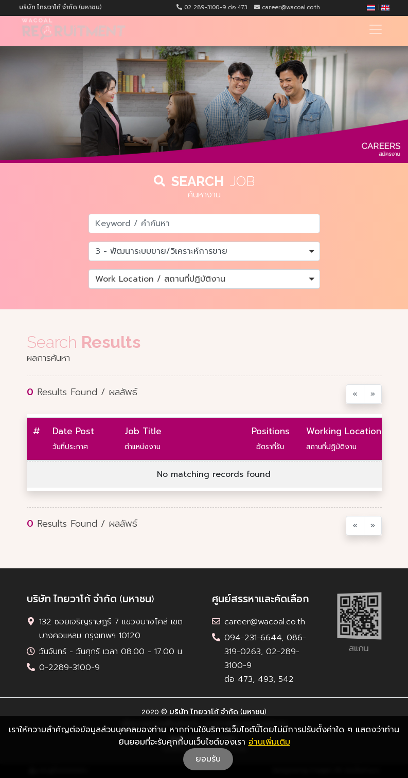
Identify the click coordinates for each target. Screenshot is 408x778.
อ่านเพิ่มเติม (269, 742)
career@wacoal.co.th (287, 7)
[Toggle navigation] (375, 29)
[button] (204, 251)
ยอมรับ (208, 759)
